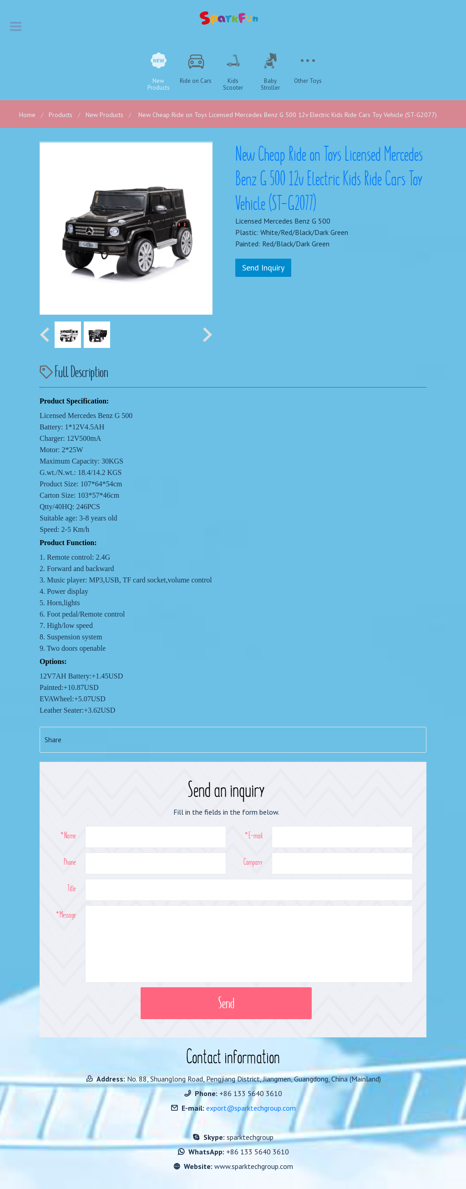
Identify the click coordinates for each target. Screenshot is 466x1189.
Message (68, 914)
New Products (104, 115)
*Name (68, 835)
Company (253, 861)
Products (60, 115)
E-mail (255, 835)
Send (226, 1003)
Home (27, 115)
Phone (70, 861)
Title (71, 888)
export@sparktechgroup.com (251, 1107)
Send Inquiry (263, 267)
